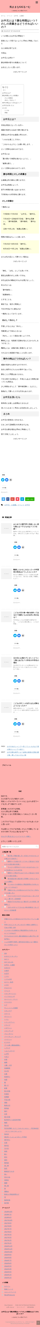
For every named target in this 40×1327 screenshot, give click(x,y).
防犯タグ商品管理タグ (11, 1194)
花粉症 (6, 1180)
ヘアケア (7, 1048)
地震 (5, 1080)
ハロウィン (8, 1028)
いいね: (7, 110)
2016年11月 (8, 1249)
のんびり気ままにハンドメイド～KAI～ (16, 836)
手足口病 (7, 1100)
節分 (5, 1157)
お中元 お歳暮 (10, 505)
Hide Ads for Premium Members (25, 1305)
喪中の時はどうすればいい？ (12, 103)
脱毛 (5, 1168)
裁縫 (5, 1183)
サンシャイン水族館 (11, 1008)
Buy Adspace (9, 1305)
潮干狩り (7, 1140)
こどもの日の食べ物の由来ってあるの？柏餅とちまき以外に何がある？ (26, 615)
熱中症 (6, 1146)
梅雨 (5, 1123)
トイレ (6, 1019)
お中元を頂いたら (8, 105)
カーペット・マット (11, 999)
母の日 (6, 1125)
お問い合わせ (10, 1307)
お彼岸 (6, 971)
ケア (5, 1005)
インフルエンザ (9, 996)
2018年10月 (8, 1212)
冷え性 (6, 1071)
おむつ (6, 959)
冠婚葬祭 (7, 1068)
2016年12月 (8, 1246)
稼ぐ (5, 1154)
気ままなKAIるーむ (20, 6)
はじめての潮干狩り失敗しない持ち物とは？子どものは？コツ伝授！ (26, 526)
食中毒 (6, 1203)
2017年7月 (8, 1229)
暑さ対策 (7, 1117)
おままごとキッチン (11, 956)
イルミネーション (10, 994)
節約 (5, 1160)
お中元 (27, 505)
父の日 (6, 1148)
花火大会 (7, 1177)
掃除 (5, 1103)
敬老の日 (7, 1105)
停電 (5, 1059)
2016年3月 (8, 1272)
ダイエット (8, 1016)
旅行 (5, 1111)
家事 (5, 1088)
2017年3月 (8, 1237)
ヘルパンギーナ (9, 1051)
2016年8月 (8, 1257)
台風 (5, 1074)
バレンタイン (8, 1034)
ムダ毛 (6, 1054)
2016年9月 (8, 1255)
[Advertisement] (20, 75)
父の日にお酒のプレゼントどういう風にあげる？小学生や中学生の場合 (26, 660)
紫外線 (6, 1163)
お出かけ (7, 968)
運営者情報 (30, 1307)
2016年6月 (8, 1263)
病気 (5, 1151)
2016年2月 (8, 1275)
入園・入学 (8, 1065)
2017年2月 (8, 1240)
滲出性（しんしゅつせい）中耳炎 (15, 1137)
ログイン (7, 1286)
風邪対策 (7, 1200)
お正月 (6, 973)
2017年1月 (8, 1243)
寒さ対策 (7, 1091)
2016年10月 (8, 1252)
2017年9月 (8, 1223)
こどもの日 (8, 979)
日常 (5, 1114)
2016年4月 (8, 1269)
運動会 (6, 1191)
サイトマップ (21, 1307)
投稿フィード (8, 1289)
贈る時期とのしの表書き (10, 95)
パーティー (8, 1039)
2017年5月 (8, 1235)
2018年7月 (8, 1214)
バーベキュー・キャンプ (12, 1037)
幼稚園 (6, 1097)
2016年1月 (8, 1278)
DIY (5, 953)
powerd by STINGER (23, 1323)
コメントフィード (10, 1292)
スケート (7, 1014)
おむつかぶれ (8, 962)
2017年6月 (8, 1232)
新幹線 (6, 1108)
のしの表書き (9, 98)
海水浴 (6, 1134)
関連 (6, 113)
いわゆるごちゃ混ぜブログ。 (20, 1317)
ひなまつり (8, 988)
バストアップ (8, 1031)
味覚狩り (7, 1077)
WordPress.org (9, 1295)
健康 (5, 1062)
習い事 (6, 1166)
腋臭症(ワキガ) (9, 1171)
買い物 (6, 1186)
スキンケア (8, 1011)
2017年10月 (8, 1220)
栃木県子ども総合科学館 (12, 1120)
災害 (5, 1143)
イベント (20, 505)
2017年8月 (8, 1226)
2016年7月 (8, 1260)
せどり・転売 (8, 982)
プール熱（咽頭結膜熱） (12, 1045)
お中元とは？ (6, 93)
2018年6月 (8, 1217)
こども (6, 976)
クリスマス (8, 1002)
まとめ (4, 108)
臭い (5, 1174)
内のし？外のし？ (10, 100)
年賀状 (6, 1094)
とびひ (6, 985)
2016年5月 (8, 1266)
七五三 (6, 1057)
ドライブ (7, 1025)
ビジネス (7, 1042)
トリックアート (9, 1022)
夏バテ (6, 1085)
